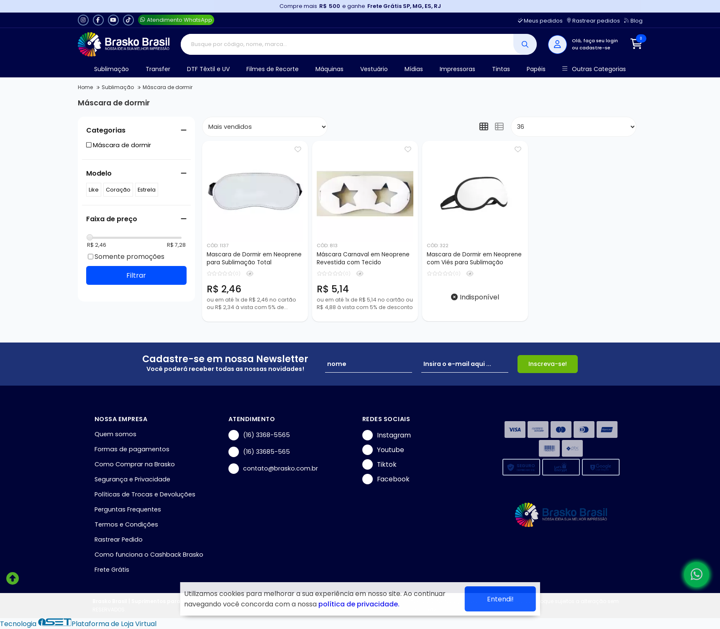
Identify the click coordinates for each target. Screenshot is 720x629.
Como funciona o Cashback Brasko (149, 554)
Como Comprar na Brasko (135, 464)
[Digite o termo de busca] (347, 44)
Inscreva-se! (547, 364)
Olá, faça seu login (595, 40)
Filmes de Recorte (272, 69)
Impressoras (457, 69)
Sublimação (111, 69)
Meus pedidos (540, 21)
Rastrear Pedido (119, 539)
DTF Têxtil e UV (208, 69)
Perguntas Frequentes (128, 509)
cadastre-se (594, 47)
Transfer (158, 69)
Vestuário (374, 69)
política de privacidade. (359, 604)
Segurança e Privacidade (132, 479)
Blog (633, 21)
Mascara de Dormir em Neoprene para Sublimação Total (254, 258)
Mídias (414, 69)
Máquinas (329, 69)
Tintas (501, 69)
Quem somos (115, 434)
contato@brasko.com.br (273, 468)
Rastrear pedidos (593, 21)
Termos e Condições (126, 524)
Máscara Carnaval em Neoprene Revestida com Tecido (363, 258)
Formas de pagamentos (132, 449)
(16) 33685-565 (259, 452)
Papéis (536, 69)
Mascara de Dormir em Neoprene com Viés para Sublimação (474, 258)
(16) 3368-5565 (259, 435)
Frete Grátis (112, 569)
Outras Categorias (593, 69)
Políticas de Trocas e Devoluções (145, 494)
